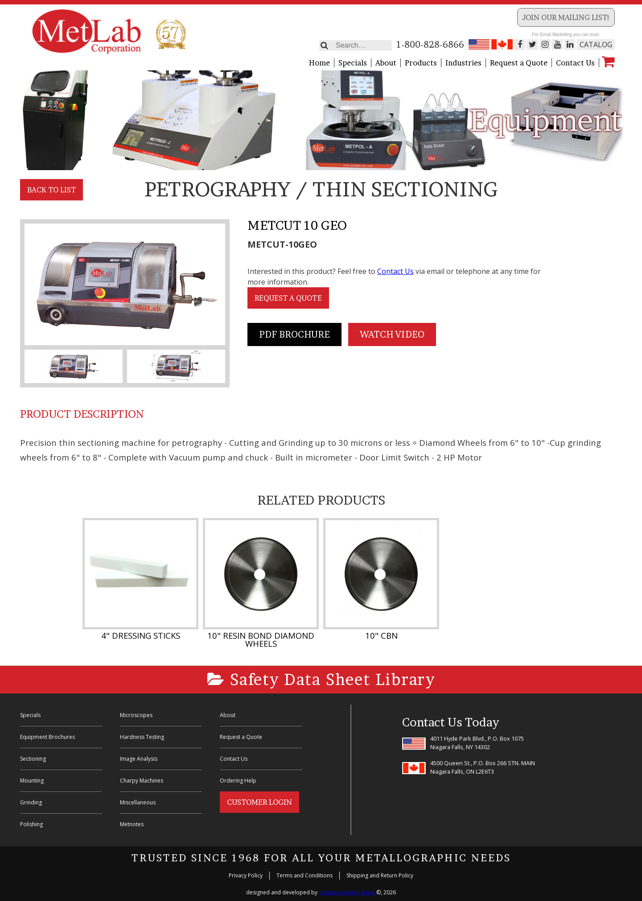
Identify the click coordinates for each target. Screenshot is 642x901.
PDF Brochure (294, 334)
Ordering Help (238, 780)
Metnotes (132, 824)
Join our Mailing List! (566, 17)
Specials (352, 62)
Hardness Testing (142, 737)
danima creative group (347, 892)
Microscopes (136, 715)
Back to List (51, 189)
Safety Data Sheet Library (321, 679)
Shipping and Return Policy (379, 875)
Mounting (32, 780)
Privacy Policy (246, 875)
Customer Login (259, 802)
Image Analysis (138, 758)
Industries (463, 62)
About (385, 62)
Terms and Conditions (304, 875)
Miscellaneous (138, 802)
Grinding (31, 802)
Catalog (596, 44)
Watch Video (392, 334)
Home (319, 62)
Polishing (31, 824)
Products (421, 62)
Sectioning (33, 758)
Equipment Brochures (47, 737)
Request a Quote (518, 62)
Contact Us (575, 62)
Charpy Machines (141, 780)
